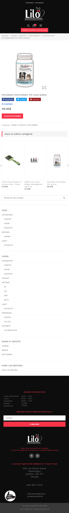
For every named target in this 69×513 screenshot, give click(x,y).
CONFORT (5, 278)
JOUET (4, 241)
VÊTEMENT (6, 326)
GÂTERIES (6, 232)
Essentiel (8, 228)
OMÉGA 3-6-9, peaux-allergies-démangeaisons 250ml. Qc (33, 184)
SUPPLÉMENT (7, 354)
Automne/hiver (10, 330)
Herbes (7, 236)
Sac (5, 291)
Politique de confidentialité (34, 509)
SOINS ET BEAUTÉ (18, 36)
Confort (8, 219)
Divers (7, 223)
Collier (7, 321)
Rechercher (64, 197)
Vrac (6, 295)
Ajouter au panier (12, 116)
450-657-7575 (34, 485)
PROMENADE (7, 313)
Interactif (8, 245)
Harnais (7, 317)
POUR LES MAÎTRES (9, 370)
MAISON (5, 350)
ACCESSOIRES (7, 215)
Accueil (5, 36)
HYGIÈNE (5, 346)
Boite (6, 300)
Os (5, 287)
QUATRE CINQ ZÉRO (39, 506)
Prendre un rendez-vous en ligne (34, 30)
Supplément (34, 36)
